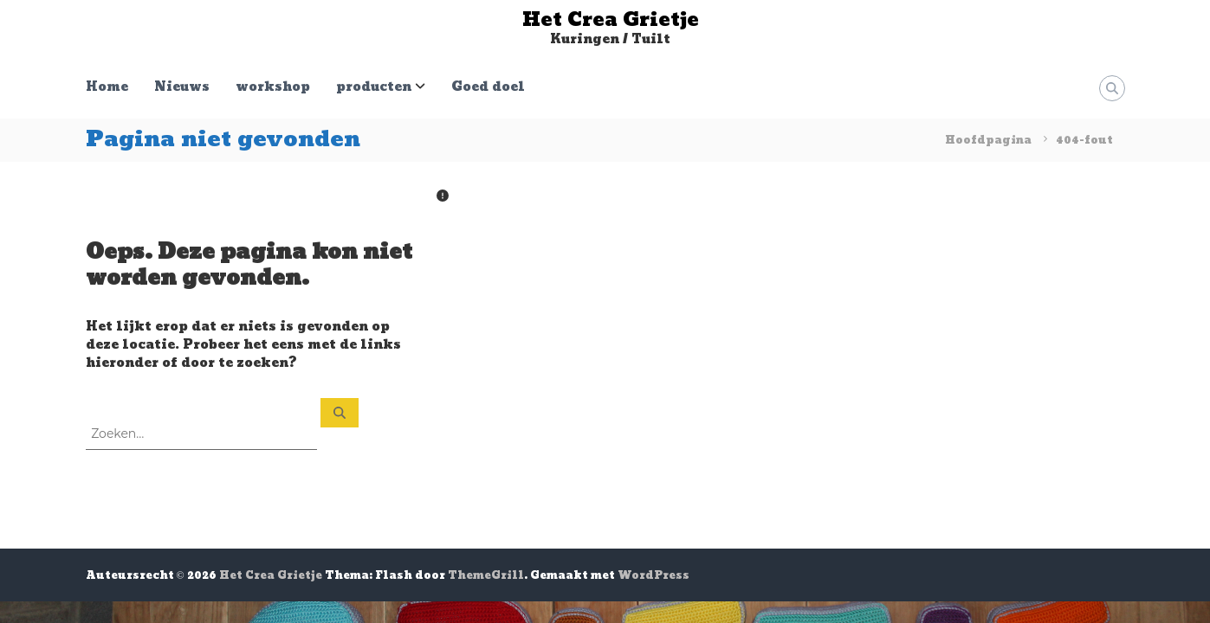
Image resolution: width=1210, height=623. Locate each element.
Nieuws (182, 87)
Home (107, 87)
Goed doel (488, 87)
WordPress (653, 575)
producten (373, 87)
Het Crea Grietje (610, 20)
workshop (273, 87)
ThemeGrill (486, 575)
